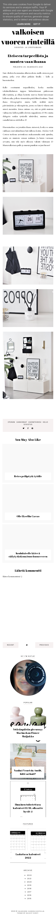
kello (45, 422)
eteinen (11, 422)
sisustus (28, 424)
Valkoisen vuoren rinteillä (28, 37)
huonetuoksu (35, 422)
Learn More (24, 24)
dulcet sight (32, 913)
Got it (36, 24)
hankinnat (22, 422)
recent (10, 645)
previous (44, 645)
